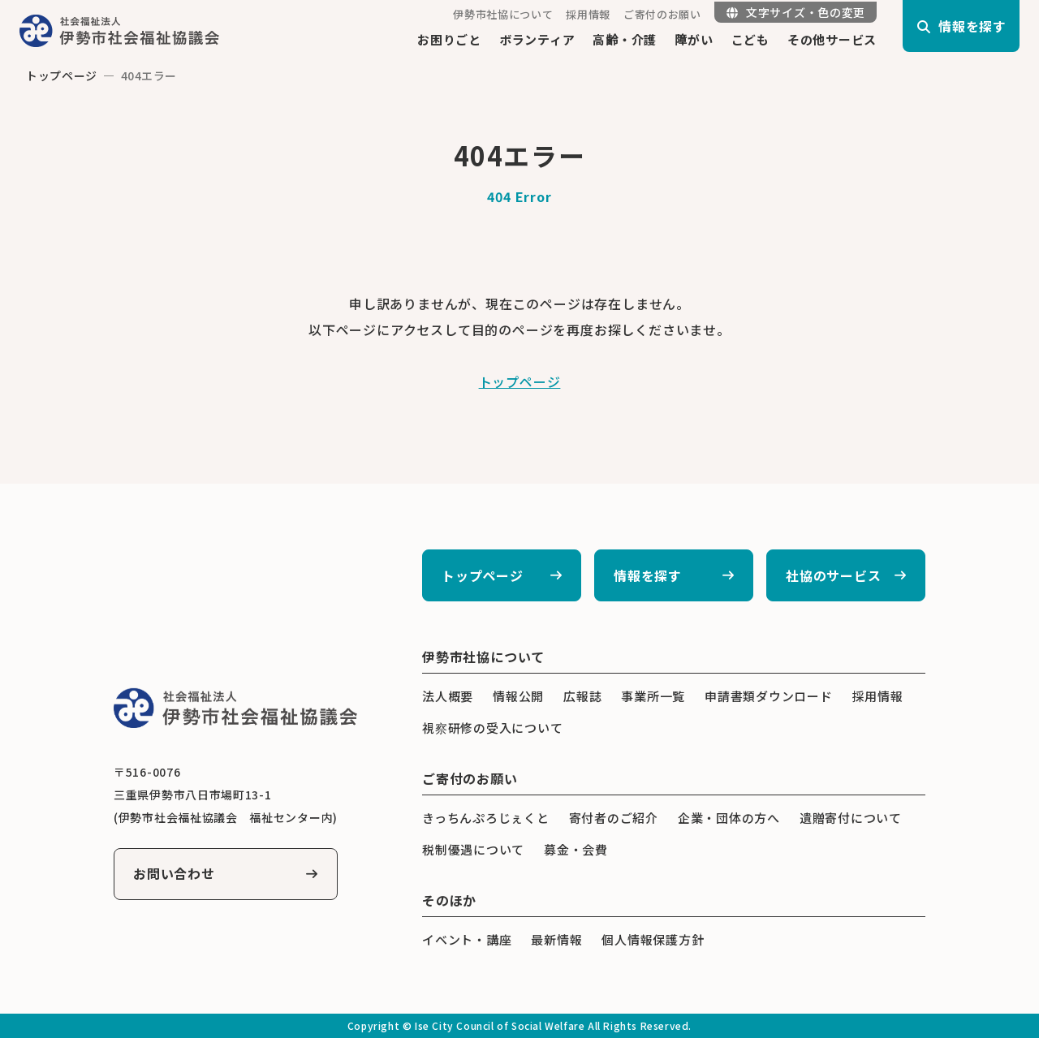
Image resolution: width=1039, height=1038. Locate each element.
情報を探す (648, 575)
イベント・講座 (466, 939)
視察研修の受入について (492, 727)
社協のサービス (834, 575)
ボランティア (537, 39)
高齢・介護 (625, 39)
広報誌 (582, 695)
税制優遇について (473, 849)
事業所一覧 (653, 695)
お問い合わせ (174, 874)
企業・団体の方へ (729, 817)
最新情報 (556, 939)
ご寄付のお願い (662, 14)
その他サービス (832, 39)
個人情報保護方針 (652, 939)
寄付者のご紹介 (613, 817)
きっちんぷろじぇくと (486, 817)
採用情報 (588, 14)
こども (750, 39)
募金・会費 (576, 849)
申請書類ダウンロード (769, 695)
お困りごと (449, 39)
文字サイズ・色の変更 (796, 12)
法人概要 (447, 695)
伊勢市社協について (503, 14)
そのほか (449, 900)
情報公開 (518, 695)
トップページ (61, 75)
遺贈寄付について (851, 817)
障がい (694, 39)
